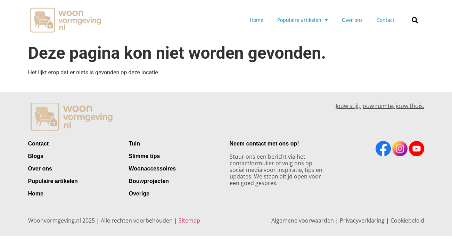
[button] (414, 20)
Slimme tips (144, 156)
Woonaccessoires (152, 169)
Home (256, 20)
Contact (385, 20)
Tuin (134, 144)
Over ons (352, 20)
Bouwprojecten (149, 181)
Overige (139, 194)
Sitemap (189, 220)
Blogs (35, 156)
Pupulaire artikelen (53, 181)
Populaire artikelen (302, 20)
